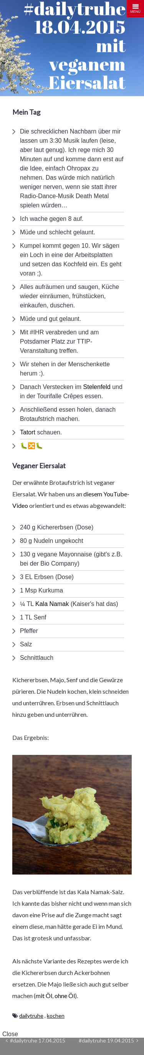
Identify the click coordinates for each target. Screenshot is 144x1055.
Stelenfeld (97, 387)
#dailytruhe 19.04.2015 (108, 1040)
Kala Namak (52, 604)
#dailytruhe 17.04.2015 (35, 1040)
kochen (56, 1015)
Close (10, 1034)
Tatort (27, 432)
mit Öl (44, 995)
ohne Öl (65, 995)
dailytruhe (31, 1015)
